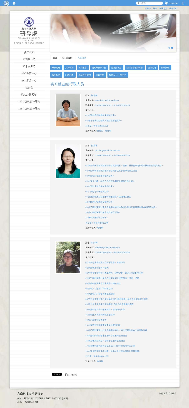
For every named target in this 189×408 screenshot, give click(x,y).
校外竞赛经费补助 (134, 67)
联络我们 (173, 8)
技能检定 (56, 74)
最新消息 (56, 67)
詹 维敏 (94, 95)
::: (143, 7)
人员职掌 (69, 67)
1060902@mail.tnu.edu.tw (107, 247)
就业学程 (100, 74)
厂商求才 (69, 74)
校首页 (148, 8)
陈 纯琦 (94, 242)
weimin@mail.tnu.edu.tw (107, 100)
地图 (65, 398)
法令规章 (82, 67)
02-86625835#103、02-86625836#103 (112, 252)
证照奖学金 (116, 67)
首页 (155, 8)
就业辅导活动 (84, 74)
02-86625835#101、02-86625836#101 (112, 155)
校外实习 (152, 67)
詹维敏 (100, 227)
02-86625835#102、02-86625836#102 (112, 105)
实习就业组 (67, 57)
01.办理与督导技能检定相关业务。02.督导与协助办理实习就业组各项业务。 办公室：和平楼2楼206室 (104, 120)
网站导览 (163, 8)
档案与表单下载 (99, 67)
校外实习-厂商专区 (117, 74)
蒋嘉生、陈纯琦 (104, 130)
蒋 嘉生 (94, 145)
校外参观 (165, 67)
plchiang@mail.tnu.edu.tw (107, 150)
